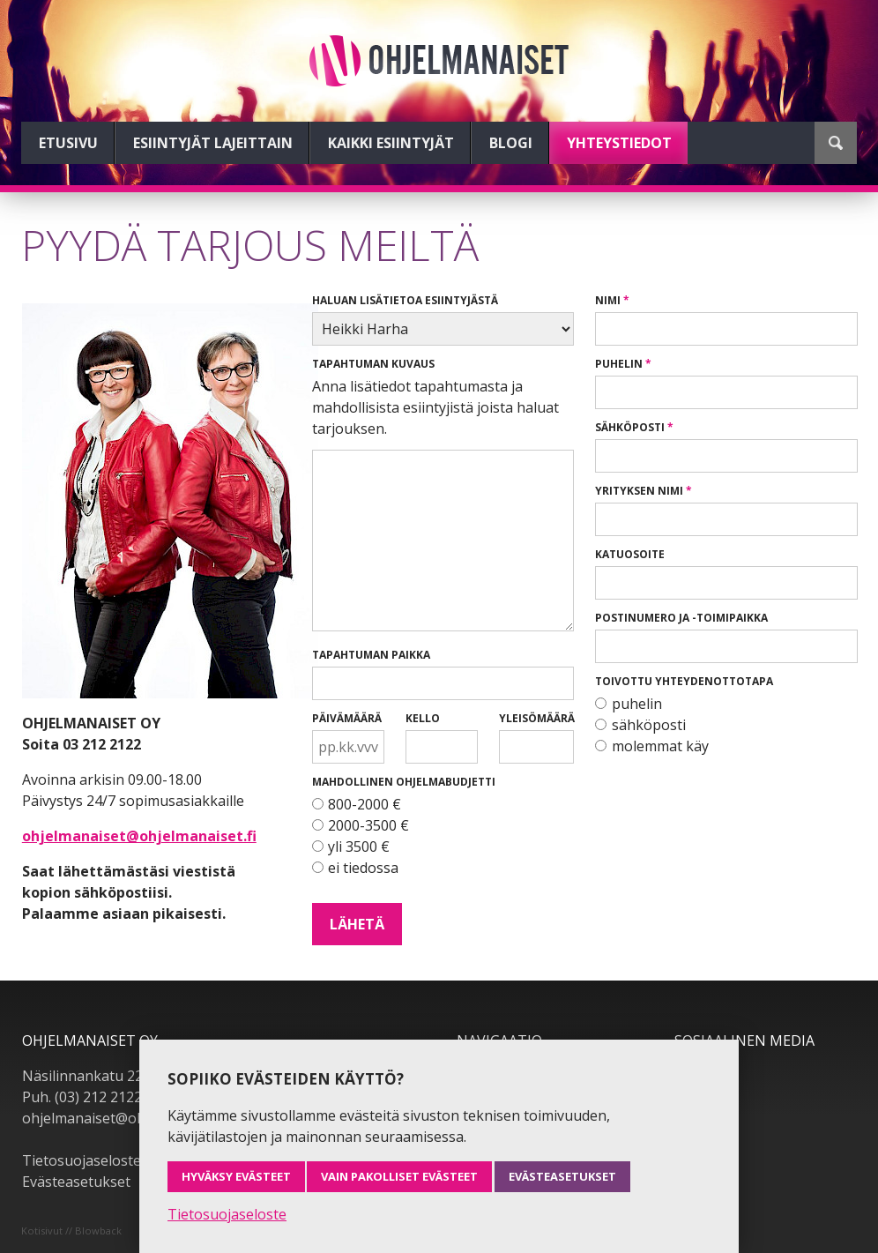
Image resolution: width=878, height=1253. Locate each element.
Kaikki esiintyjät (391, 143)
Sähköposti (630, 427)
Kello (423, 718)
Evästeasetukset (76, 1181)
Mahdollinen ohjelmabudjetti (403, 781)
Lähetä (357, 924)
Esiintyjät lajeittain (213, 143)
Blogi (510, 143)
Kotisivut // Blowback (71, 1230)
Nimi (608, 300)
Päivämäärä (347, 718)
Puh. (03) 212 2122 (82, 1097)
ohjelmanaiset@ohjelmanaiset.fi (139, 836)
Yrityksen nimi (639, 490)
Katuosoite (630, 554)
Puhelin (619, 363)
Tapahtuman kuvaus (373, 363)
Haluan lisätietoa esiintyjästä (405, 300)
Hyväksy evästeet (236, 1176)
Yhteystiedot (619, 143)
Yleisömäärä (536, 718)
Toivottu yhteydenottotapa (684, 681)
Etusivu (68, 143)
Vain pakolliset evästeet (399, 1176)
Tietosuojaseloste (81, 1160)
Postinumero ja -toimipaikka (681, 617)
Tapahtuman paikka (371, 654)
